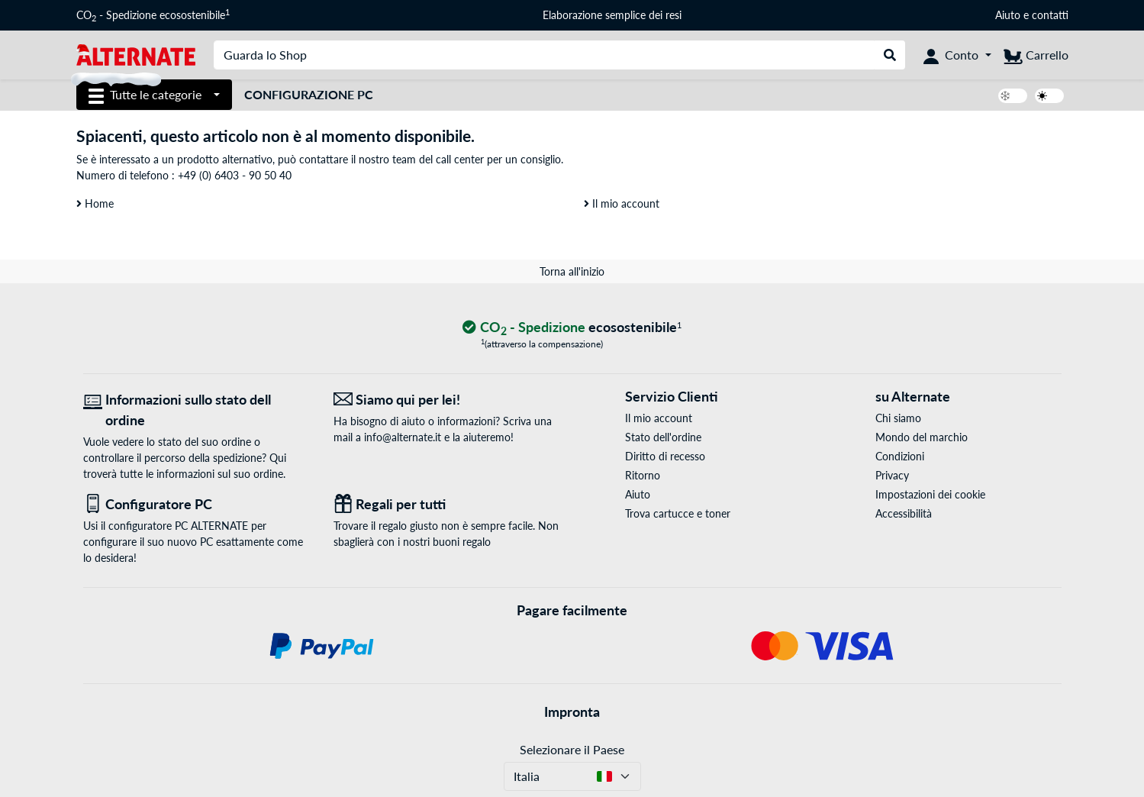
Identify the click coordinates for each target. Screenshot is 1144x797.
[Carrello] (1036, 55)
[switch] (1012, 96)
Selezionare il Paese (572, 749)
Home (95, 203)
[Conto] (957, 55)
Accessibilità (903, 513)
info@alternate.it (402, 437)
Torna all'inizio (572, 271)
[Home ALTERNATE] (136, 53)
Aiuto (1007, 14)
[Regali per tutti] (447, 504)
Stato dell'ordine (663, 437)
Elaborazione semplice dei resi (612, 14)
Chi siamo (898, 417)
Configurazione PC (308, 94)
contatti (1050, 14)
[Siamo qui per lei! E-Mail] (447, 399)
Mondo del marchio (921, 437)
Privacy (892, 475)
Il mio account (621, 203)
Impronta (572, 711)
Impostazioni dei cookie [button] (930, 494)
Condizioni (899, 456)
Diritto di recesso (665, 456)
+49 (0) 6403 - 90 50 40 (235, 175)
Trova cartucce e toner (677, 513)
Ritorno (642, 475)
